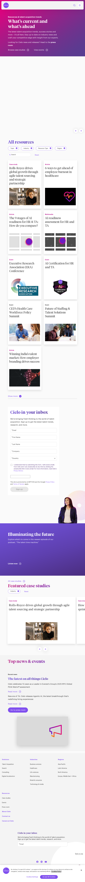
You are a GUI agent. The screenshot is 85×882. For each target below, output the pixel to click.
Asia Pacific (61, 764)
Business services (35, 764)
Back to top (79, 853)
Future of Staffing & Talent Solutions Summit (58, 313)
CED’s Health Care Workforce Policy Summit (22, 313)
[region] (42, 873)
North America (62, 772)
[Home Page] (6, 5)
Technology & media (37, 784)
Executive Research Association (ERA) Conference (22, 268)
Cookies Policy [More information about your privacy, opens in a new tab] (56, 871)
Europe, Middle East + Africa (67, 776)
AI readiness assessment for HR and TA (58, 222)
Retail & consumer (36, 780)
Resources (6, 793)
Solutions (5, 759)
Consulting (5, 772)
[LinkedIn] (41, 861)
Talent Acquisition (8, 764)
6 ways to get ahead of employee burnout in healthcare (60, 172)
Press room (5, 807)
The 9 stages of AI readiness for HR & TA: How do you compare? (22, 224)
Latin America (62, 768)
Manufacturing (35, 776)
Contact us (6, 816)
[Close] (81, 870)
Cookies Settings (32, 876)
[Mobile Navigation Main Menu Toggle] (80, 5)
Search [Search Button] (74, 5)
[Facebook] (37, 861)
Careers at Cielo (8, 821)
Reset (37, 155)
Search (4, 768)
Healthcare (33, 768)
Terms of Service (18, 486)
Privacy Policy (50, 484)
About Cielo (6, 811)
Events (4, 802)
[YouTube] (46, 861)
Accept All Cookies (49, 876)
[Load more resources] (14, 398)
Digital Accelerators (8, 776)
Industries (33, 759)
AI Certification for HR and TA (60, 266)
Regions (61, 759)
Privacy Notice (18, 473)
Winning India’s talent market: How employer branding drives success (24, 361)
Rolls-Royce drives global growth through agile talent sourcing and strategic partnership (24, 176)
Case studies (6, 798)
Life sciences (34, 772)
